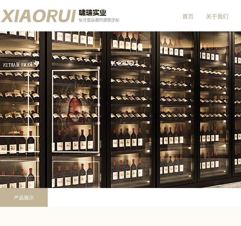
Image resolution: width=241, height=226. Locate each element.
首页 (188, 16)
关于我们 (217, 16)
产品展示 (24, 197)
